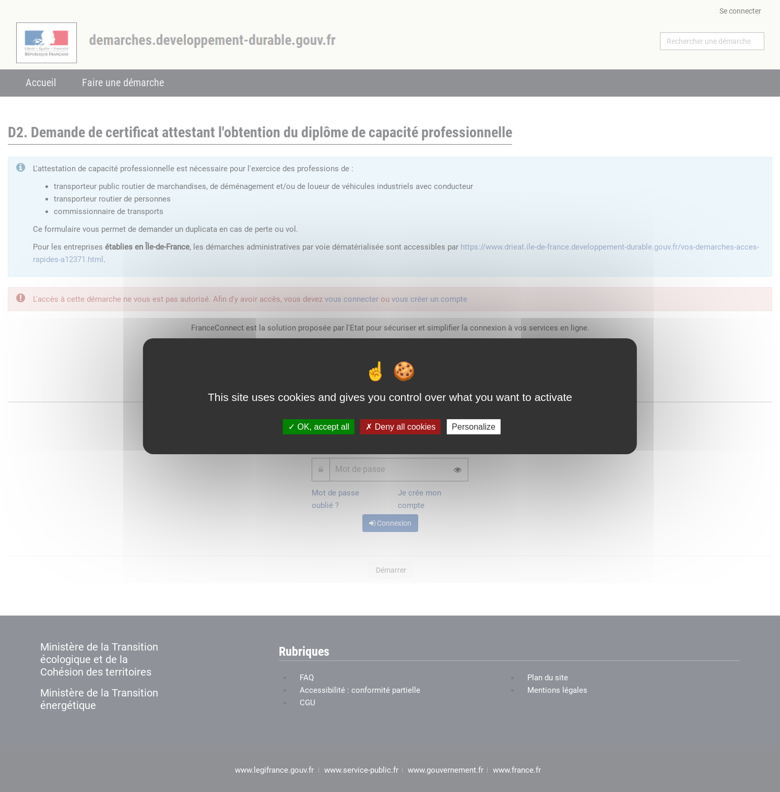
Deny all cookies (400, 426)
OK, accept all (318, 426)
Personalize (473, 426)
